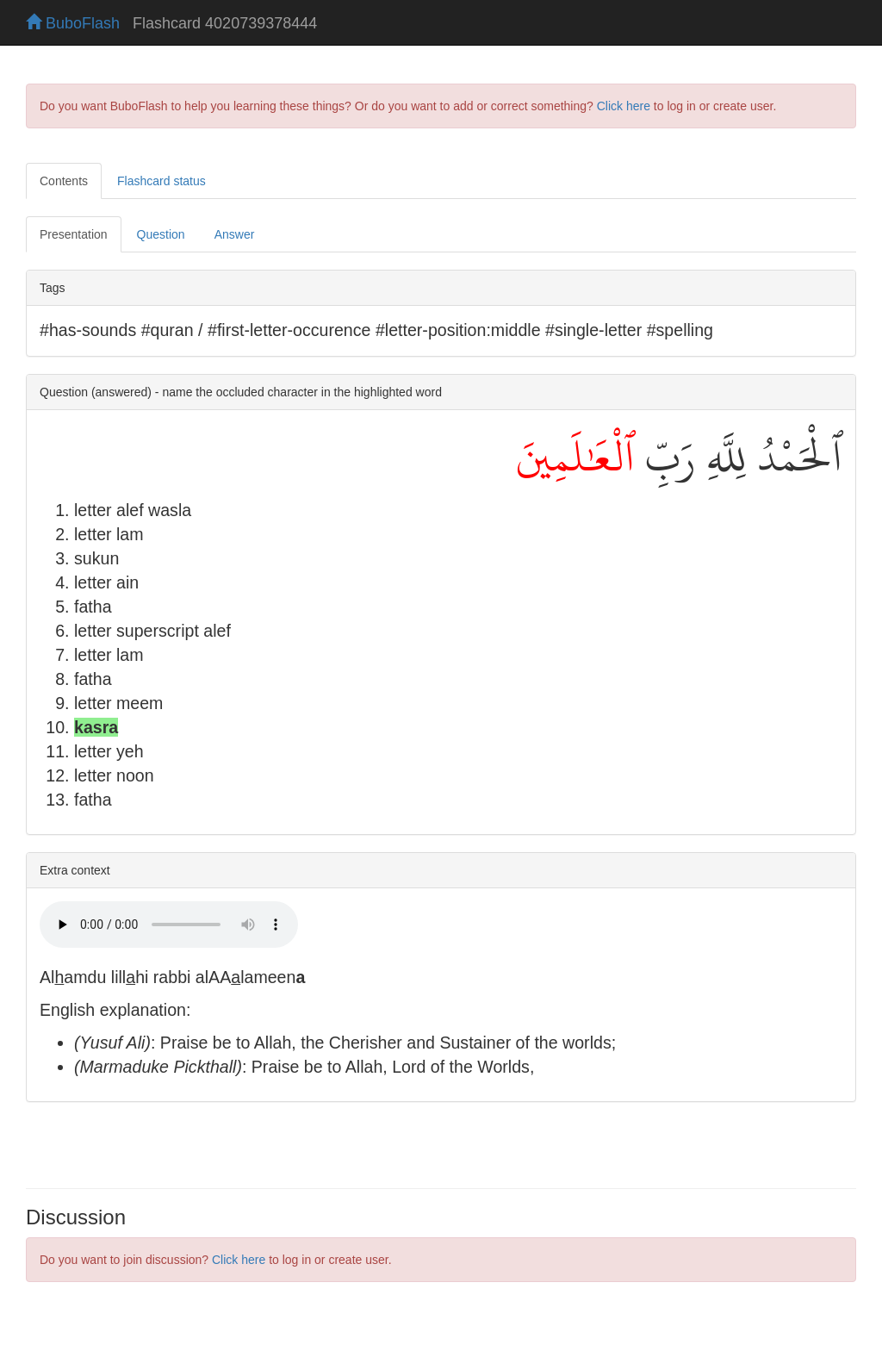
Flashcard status (161, 181)
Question (161, 234)
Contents (64, 181)
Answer (234, 234)
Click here (623, 106)
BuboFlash (73, 23)
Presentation (74, 234)
